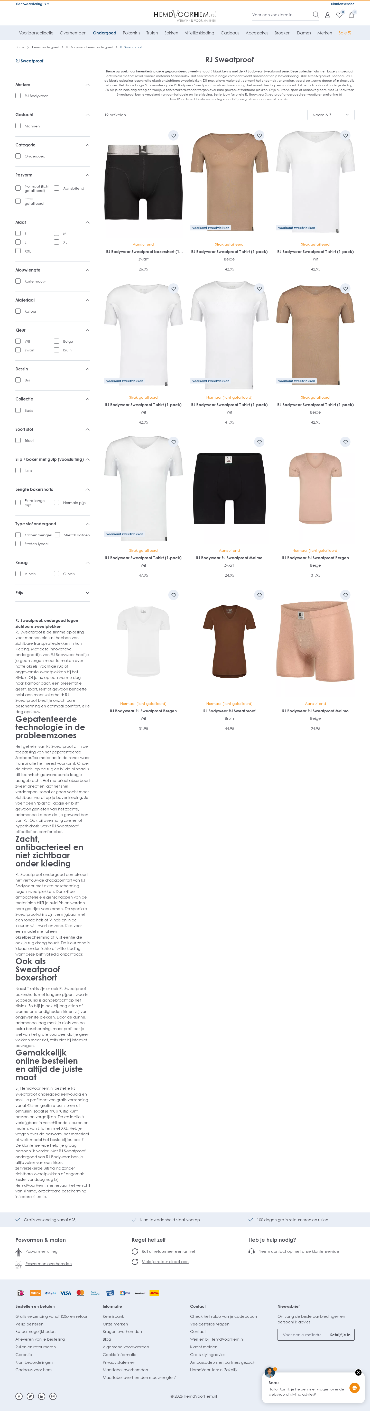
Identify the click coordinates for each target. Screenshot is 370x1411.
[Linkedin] (41, 1396)
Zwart (29, 350)
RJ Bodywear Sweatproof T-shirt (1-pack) (229, 251)
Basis (29, 410)
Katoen (31, 311)
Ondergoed (35, 156)
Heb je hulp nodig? (272, 1240)
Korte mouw (35, 281)
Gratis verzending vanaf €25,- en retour (51, 1316)
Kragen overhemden (122, 1331)
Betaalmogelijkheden (35, 1331)
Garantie (23, 1354)
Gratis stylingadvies (207, 1354)
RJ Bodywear (36, 96)
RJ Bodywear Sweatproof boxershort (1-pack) (143, 251)
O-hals (69, 574)
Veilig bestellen (29, 1324)
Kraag (52, 562)
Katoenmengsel (38, 535)
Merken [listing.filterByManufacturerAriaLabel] (52, 84)
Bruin (67, 350)
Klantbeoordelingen (34, 1362)
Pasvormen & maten (40, 1240)
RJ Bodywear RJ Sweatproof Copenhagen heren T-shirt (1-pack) (229, 710)
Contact (198, 1306)
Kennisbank (113, 1316)
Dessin (52, 369)
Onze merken (115, 1324)
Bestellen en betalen (35, 1306)
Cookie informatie (119, 1354)
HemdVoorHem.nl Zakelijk (214, 1369)
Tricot (29, 440)
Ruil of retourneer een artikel (168, 1251)
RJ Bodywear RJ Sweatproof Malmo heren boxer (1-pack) (229, 557)
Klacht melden (203, 1346)
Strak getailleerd (34, 201)
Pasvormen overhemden (48, 1263)
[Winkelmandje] (349, 15)
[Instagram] (53, 1396)
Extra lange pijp (35, 502)
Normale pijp (74, 502)
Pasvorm (52, 175)
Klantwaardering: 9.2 (32, 4)
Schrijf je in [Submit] (340, 1334)
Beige (68, 341)
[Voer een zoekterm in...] (282, 15)
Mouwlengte (52, 270)
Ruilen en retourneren (35, 1346)
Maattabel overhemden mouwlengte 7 (139, 1377)
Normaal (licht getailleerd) (37, 188)
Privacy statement (119, 1362)
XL (65, 242)
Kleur (52, 330)
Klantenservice (343, 4)
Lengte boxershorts (52, 489)
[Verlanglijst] (337, 15)
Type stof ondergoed (52, 524)
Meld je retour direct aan (165, 1261)
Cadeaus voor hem (33, 1369)
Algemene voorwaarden (126, 1346)
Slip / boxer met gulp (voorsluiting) (52, 459)
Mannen (32, 126)
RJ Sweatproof (29, 60)
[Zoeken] (316, 15)
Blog (107, 1339)
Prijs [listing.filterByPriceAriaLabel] (52, 593)
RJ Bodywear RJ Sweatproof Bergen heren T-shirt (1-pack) (315, 557)
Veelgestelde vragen (209, 1324)
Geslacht (52, 115)
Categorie (52, 145)
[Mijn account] (325, 15)
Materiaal (52, 300)
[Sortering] (331, 115)
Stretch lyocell (37, 543)
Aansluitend (73, 188)
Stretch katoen (77, 535)
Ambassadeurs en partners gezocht (223, 1362)
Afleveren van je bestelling (40, 1339)
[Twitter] (30, 1396)
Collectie (52, 399)
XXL (28, 251)
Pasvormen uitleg (41, 1251)
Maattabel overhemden (125, 1369)
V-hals (30, 574)
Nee (28, 470)
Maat (52, 222)
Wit (27, 341)
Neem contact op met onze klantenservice (298, 1251)
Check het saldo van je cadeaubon (223, 1316)
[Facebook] (19, 1396)
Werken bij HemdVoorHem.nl (217, 1339)
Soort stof (52, 429)
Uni (27, 380)
